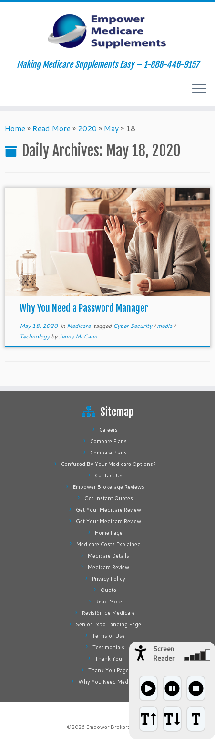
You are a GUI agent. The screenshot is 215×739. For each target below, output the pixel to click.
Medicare (79, 326)
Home (15, 128)
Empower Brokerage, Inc (116, 727)
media (165, 326)
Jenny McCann (78, 336)
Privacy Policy (108, 578)
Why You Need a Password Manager (84, 308)
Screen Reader (163, 653)
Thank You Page (108, 670)
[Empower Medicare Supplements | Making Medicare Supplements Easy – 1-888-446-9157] (107, 31)
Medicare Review (108, 567)
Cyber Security (133, 326)
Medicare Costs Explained (108, 544)
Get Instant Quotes (108, 498)
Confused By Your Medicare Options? (108, 464)
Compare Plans (108, 441)
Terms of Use (108, 636)
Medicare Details (108, 556)
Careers (108, 429)
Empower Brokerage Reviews (108, 487)
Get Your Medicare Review (108, 510)
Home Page (109, 533)
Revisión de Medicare (108, 613)
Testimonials (108, 647)
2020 (87, 128)
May (111, 128)
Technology (35, 336)
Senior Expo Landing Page (108, 624)
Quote (108, 590)
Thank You (108, 659)
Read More (51, 128)
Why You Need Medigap (108, 682)
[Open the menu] (199, 89)
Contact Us (109, 475)
